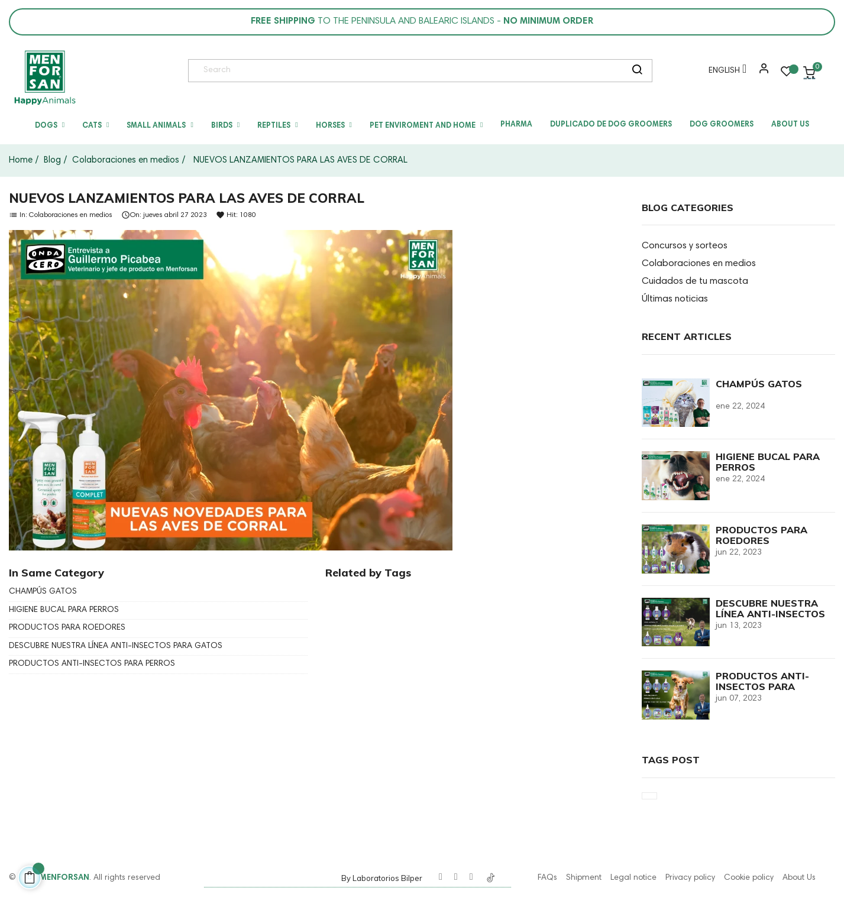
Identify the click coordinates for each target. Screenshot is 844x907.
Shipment (584, 878)
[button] (761, 72)
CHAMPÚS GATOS (43, 592)
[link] (44, 77)
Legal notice (633, 878)
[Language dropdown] (724, 73)
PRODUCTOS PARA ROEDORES (67, 628)
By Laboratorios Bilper (381, 878)
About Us (799, 878)
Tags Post (671, 760)
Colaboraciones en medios (70, 214)
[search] (637, 71)
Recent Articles (687, 336)
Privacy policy (690, 878)
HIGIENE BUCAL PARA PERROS (64, 610)
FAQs (547, 878)
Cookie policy (749, 878)
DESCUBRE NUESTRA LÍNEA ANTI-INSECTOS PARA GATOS (115, 646)
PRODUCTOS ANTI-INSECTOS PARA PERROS (92, 664)
